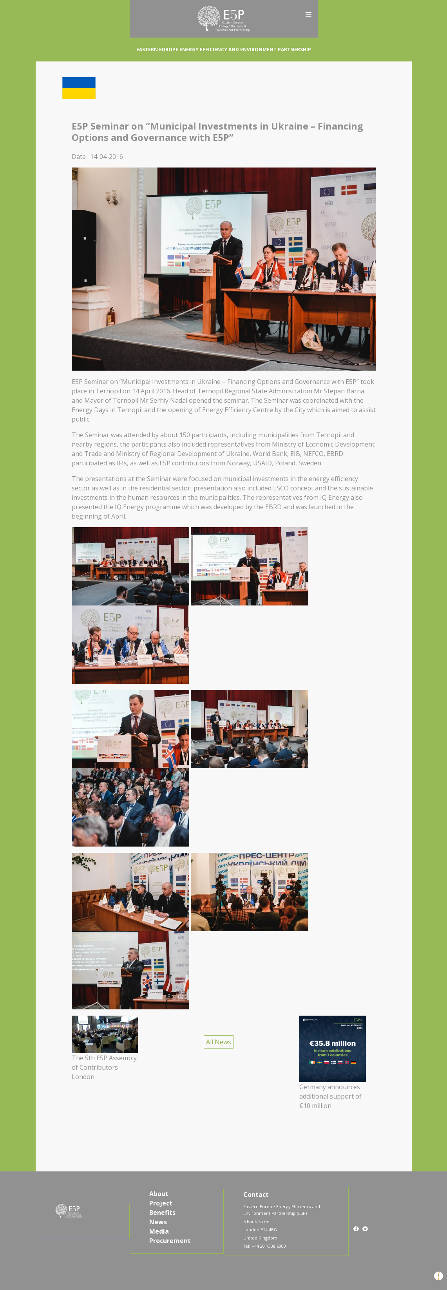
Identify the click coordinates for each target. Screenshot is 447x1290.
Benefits (162, 1212)
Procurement (170, 1240)
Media (159, 1231)
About (158, 1193)
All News (218, 1042)
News (158, 1222)
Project (160, 1203)
